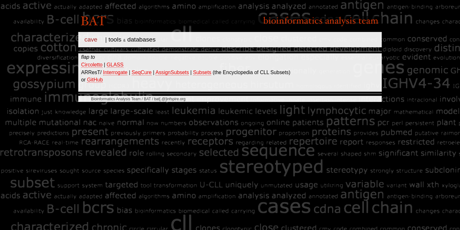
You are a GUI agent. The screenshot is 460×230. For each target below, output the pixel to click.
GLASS (115, 64)
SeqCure (141, 72)
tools (115, 39)
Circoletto (92, 64)
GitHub (95, 79)
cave (90, 39)
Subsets (202, 72)
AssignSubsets (172, 72)
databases (141, 39)
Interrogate (115, 72)
